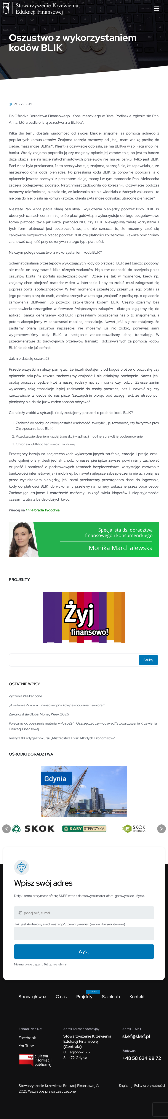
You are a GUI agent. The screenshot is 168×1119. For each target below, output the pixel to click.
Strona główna (32, 996)
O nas (61, 996)
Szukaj (148, 660)
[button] (6, 828)
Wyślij (84, 951)
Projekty (84, 996)
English (124, 1085)
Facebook (27, 1037)
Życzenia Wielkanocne (25, 696)
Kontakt (137, 996)
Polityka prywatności (149, 1085)
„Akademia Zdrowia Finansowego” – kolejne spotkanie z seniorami (57, 705)
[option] (84, 616)
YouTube (26, 1045)
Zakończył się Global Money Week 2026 (39, 714)
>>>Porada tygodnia (43, 510)
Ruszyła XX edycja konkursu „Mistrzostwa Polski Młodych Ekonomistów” (62, 738)
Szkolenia (111, 996)
